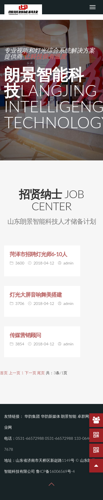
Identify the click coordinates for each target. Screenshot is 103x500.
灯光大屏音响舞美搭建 (36, 294)
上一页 (14, 372)
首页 (4, 372)
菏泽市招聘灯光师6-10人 (38, 254)
